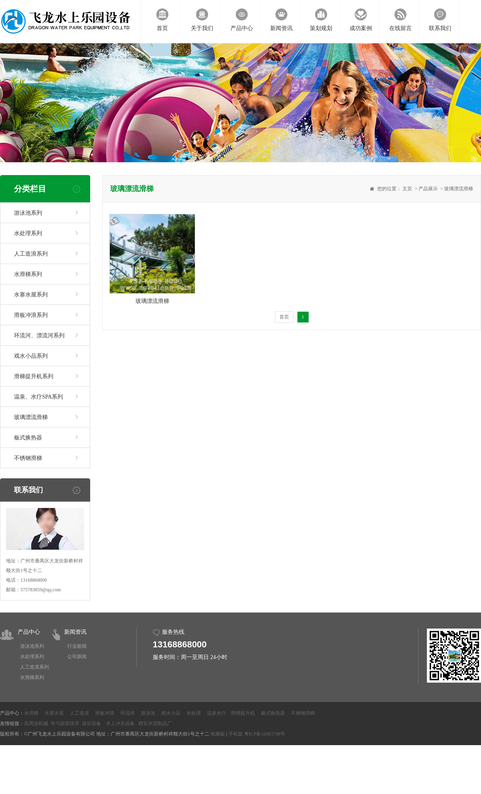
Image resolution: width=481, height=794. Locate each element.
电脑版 (217, 734)
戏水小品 (170, 713)
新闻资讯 (75, 632)
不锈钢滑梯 (28, 458)
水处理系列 (28, 233)
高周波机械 (36, 723)
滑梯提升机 (243, 713)
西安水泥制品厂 (155, 723)
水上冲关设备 (120, 723)
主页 (407, 188)
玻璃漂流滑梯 (31, 417)
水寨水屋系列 (31, 295)
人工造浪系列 (31, 254)
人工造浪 (79, 713)
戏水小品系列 (31, 356)
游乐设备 (91, 723)
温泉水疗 (216, 713)
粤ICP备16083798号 (264, 734)
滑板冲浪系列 (31, 315)
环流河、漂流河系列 (39, 336)
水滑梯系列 (28, 274)
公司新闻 (77, 656)
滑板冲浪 (104, 713)
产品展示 (428, 188)
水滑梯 (31, 713)
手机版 (235, 734)
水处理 (193, 713)
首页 (284, 317)
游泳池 (148, 713)
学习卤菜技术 (65, 723)
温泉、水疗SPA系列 (38, 397)
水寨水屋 (54, 713)
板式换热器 (28, 438)
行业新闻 (77, 646)
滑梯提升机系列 (33, 376)
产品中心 (29, 632)
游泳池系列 (28, 213)
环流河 (127, 713)
